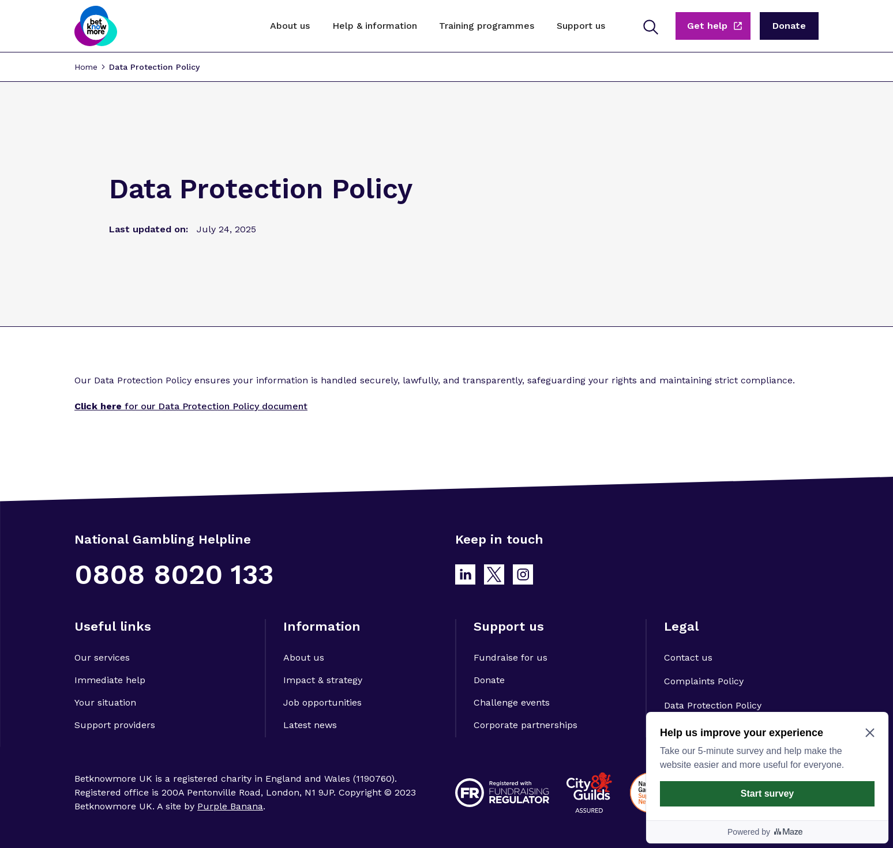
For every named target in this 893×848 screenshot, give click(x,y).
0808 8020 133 (173, 574)
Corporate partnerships (525, 724)
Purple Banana (230, 806)
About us (303, 657)
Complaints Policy (704, 681)
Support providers (114, 724)
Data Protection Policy (154, 66)
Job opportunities (322, 702)
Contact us (688, 657)
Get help (707, 25)
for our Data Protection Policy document (190, 406)
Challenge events (512, 702)
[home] (95, 26)
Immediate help (109, 679)
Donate (489, 679)
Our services (102, 657)
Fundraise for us (510, 657)
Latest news (310, 724)
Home (85, 66)
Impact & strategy (322, 679)
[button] (290, 26)
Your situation (105, 702)
